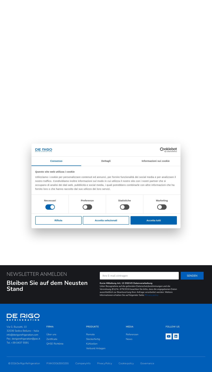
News (129, 339)
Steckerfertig (93, 339)
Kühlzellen (91, 343)
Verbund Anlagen (95, 348)
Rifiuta (58, 220)
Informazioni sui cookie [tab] (156, 160)
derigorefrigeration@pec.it (26, 338)
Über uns (51, 334)
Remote (90, 334)
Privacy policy (151, 295)
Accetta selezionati (106, 220)
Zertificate (51, 339)
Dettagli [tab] (106, 160)
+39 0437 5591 (20, 342)
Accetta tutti (153, 220)
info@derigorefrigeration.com (22, 334)
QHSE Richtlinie (54, 343)
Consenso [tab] (56, 160)
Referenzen (132, 334)
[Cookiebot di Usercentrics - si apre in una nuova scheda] (162, 149)
